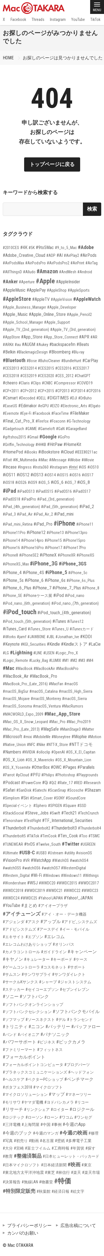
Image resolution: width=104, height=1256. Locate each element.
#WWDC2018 (13, 890)
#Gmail (32, 437)
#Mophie (79, 736)
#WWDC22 (72, 890)
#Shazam (93, 790)
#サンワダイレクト (68, 974)
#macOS (71, 684)
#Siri (25, 798)
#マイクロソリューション (25, 1094)
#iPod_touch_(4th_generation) (64, 612)
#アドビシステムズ (19, 929)
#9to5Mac (45, 247)
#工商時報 (60, 1148)
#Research (92, 783)
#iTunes (59, 621)
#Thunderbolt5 (14, 836)
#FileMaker (79, 413)
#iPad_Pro (43, 524)
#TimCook (48, 836)
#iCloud (67, 452)
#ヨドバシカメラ (59, 1102)
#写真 (8, 1140)
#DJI (73, 398)
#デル (61, 1019)
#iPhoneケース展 (37, 595)
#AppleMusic (14, 290)
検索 (92, 209)
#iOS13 (37, 474)
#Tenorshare (13, 820)
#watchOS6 (31, 868)
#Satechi (39, 790)
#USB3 (41, 853)
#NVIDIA (28, 752)
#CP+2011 (11, 391)
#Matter (88, 729)
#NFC (31, 744)
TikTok (95, 19)
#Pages (69, 767)
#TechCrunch (88, 813)
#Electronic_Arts (73, 406)
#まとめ (29, 905)
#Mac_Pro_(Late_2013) (21, 729)
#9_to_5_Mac (66, 247)
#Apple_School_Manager (23, 322)
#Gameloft (46, 428)
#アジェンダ (13, 922)
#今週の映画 (73, 1133)
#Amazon (47, 271)
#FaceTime (60, 413)
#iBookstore (49, 452)
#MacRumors (72, 706)
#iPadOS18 (11, 499)
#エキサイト (13, 937)
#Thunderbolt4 (89, 828)
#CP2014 (78, 391)
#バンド (10, 1034)
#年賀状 (77, 1148)
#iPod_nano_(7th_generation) (75, 603)
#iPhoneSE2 (29, 555)
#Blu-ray (78, 352)
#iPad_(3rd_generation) (55, 499)
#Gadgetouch (13, 428)
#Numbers (12, 752)
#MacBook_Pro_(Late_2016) (25, 684)
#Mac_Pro (57, 722)
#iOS (82, 467)
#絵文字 (77, 1191)
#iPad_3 (9, 514)
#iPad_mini (63, 514)
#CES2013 (11, 368)
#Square (69, 805)
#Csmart (10, 398)
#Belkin (9, 352)
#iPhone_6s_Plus (81, 580)
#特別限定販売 (19, 1191)
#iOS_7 (70, 482)
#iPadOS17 (81, 491)
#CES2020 (46, 376)
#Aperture (27, 282)
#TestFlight (32, 820)
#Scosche (75, 790)
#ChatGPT (82, 376)
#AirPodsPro (35, 263)
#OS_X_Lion (13, 759)
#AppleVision (61, 299)
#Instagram (59, 467)
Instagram (58, 19)
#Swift (55, 813)
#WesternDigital (73, 868)
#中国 (45, 1124)
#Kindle (53, 644)
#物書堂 (46, 1182)
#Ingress (25, 467)
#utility (69, 853)
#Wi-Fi (36, 875)
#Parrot (9, 775)
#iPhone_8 (90, 588)
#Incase (10, 467)
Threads (38, 19)
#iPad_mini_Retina (17, 524)
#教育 (8, 1156)
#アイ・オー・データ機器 (64, 914)
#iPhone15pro (74, 540)
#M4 (89, 660)
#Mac (8, 668)
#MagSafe (50, 729)
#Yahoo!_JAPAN (78, 898)
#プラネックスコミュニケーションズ (35, 1072)
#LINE (37, 653)
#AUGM (28, 344)
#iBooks (30, 452)
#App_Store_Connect (61, 337)
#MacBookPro (67, 668)
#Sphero (40, 805)
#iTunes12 (75, 621)
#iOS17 (87, 475)
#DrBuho (85, 398)
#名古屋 (47, 1140)
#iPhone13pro (76, 532)
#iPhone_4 (12, 572)
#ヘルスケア (13, 1079)
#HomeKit (72, 444)
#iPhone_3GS (73, 564)
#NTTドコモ (81, 744)
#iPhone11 (84, 524)
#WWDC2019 (34, 890)
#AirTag (91, 263)
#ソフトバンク (34, 996)
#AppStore (11, 337)
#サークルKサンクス (20, 982)
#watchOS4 (79, 860)
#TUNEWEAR (13, 844)
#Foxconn (57, 421)
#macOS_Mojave (16, 698)
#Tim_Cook (68, 835)
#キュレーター (37, 959)
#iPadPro (28, 499)
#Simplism (11, 798)
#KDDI (86, 636)
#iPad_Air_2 (43, 514)
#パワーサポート (19, 1042)
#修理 (93, 1133)
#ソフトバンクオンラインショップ (33, 1004)
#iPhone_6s (55, 580)
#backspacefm (62, 344)
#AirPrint (77, 263)
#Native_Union (14, 744)
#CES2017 (81, 368)
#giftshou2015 (14, 437)
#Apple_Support (57, 322)
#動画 (34, 1140)
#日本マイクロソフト (21, 1165)
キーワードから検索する (30, 192)
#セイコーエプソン (42, 989)
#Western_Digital (16, 875)
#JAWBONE (36, 637)
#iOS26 (21, 482)
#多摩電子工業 (79, 1140)
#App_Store (31, 337)
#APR (84, 337)
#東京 (87, 1165)
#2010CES (11, 247)
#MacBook (24, 668)
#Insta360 (41, 467)
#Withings (91, 875)
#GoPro (64, 437)
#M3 (81, 660)
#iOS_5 (44, 482)
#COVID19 (85, 383)
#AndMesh (67, 272)
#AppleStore (17, 299)
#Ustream (55, 853)
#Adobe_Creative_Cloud (24, 255)
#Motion (94, 737)
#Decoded (27, 398)
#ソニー (11, 996)
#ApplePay (36, 290)
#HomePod (13, 452)
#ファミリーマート (19, 1049)
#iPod (58, 595)
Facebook (18, 19)
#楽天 (76, 1172)
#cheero (10, 383)
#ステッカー (13, 989)
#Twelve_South (48, 844)
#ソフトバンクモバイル (76, 1011)
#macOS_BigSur (15, 691)
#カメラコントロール (21, 952)
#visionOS (84, 853)
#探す (90, 1148)
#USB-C (27, 852)
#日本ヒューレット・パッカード (71, 1156)
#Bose (32, 360)
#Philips (47, 775)
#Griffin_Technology (18, 444)
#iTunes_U (60, 629)
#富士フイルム (37, 1148)
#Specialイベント (17, 805)
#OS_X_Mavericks (40, 760)
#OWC (56, 767)
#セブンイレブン (74, 989)
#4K (23, 247)
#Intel (73, 467)
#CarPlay (90, 360)
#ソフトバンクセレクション (27, 1011)
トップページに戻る (52, 164)
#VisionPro (12, 860)
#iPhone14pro (32, 540)
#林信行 (63, 1172)
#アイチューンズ (21, 914)
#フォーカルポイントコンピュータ (33, 1064)
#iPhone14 (11, 540)
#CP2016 (93, 391)
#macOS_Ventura (47, 706)
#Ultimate (10, 853)
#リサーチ (13, 1109)
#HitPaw (54, 444)
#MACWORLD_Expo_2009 (23, 714)
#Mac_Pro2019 (79, 722)
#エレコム (54, 936)
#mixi (27, 737)
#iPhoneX (48, 555)
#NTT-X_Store (57, 744)
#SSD (81, 805)
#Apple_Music (15, 314)
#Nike (40, 744)
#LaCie (94, 644)
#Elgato (94, 406)
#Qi (45, 782)
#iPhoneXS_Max (16, 564)
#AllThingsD (12, 272)
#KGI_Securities (33, 644)
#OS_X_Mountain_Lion (73, 760)
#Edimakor (27, 405)
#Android (84, 272)
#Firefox (42, 421)
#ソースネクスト (40, 1019)
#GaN (60, 428)
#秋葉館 (43, 1191)
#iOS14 (50, 475)
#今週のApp (74, 1124)
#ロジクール (82, 1109)
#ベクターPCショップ (44, 1079)
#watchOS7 (51, 868)
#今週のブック (17, 1133)
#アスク (32, 922)
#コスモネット (54, 967)
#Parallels (86, 767)
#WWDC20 (47, 883)
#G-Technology (78, 421)
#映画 (74, 1164)
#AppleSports (79, 290)
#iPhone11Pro (14, 532)
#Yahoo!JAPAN (50, 898)
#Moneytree (61, 737)
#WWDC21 (54, 890)
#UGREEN (87, 844)
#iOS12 (23, 474)
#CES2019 (28, 376)
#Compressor (65, 383)
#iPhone (64, 523)
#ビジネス (46, 1042)
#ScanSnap (57, 790)
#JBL (50, 637)
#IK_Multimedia (25, 460)
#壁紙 (60, 1140)
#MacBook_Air (16, 676)
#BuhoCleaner (49, 360)
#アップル (50, 921)
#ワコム (66, 1117)
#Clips (36, 383)
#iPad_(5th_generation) (59, 506)
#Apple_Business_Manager (24, 307)
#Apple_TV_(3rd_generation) (73, 329)
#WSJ (32, 883)
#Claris (24, 383)
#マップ (57, 1094)
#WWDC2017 (88, 883)
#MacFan (56, 684)
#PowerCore (31, 783)
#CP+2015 (46, 391)
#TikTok (33, 836)
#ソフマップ (13, 1019)
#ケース (80, 959)
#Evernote (11, 413)
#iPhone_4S (33, 572)
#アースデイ (48, 929)
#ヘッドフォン (81, 1072)
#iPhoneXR (66, 555)
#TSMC (94, 836)
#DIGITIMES (58, 398)
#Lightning (21, 652)
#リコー (82, 1102)
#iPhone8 (10, 555)
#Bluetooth (14, 360)
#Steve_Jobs (37, 813)
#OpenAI (58, 752)
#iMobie (74, 460)
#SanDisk (23, 790)
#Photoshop (65, 775)
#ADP (50, 255)
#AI (60, 255)
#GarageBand (76, 428)
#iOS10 (93, 467)
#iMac (43, 460)
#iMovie (88, 460)
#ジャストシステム (74, 982)
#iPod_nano (74, 595)
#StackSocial (13, 813)
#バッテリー (57, 1026)
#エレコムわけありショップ (27, 944)
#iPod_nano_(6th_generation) (26, 603)
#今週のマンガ (46, 1133)
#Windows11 (71, 875)
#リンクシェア (37, 1109)
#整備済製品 (28, 1156)
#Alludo (29, 272)
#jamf (21, 637)
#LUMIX (55, 660)
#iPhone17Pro (74, 547)
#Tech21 (69, 813)
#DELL (41, 398)
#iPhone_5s (13, 580)
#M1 (65, 660)
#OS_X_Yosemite (17, 767)
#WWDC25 (29, 898)
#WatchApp (41, 860)
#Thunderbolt (14, 828)
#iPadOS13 (26, 491)
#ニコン (36, 1026)
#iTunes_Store (39, 629)
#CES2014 (28, 368)
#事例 (57, 1124)
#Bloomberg (59, 352)
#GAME (31, 428)
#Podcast (11, 782)
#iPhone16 (11, 547)
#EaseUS (10, 406)
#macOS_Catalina (43, 691)
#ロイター (60, 1109)
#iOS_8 (83, 482)
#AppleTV (41, 299)
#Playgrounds (87, 775)
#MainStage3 (70, 729)
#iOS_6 (57, 482)
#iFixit (7, 460)
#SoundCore (76, 798)
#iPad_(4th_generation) (21, 506)
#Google (48, 437)
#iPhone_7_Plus (66, 588)
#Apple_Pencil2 (79, 314)
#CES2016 (63, 368)
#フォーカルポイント (24, 1057)
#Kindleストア (74, 644)
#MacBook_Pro (43, 676)
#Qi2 (52, 783)
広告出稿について (78, 1225)
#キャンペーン (82, 951)
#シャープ (48, 982)
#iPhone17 (53, 547)
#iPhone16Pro (32, 547)
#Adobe (86, 247)
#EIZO (54, 406)
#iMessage (58, 460)
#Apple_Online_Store (47, 314)
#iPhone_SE (12, 595)
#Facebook (41, 413)
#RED (78, 783)
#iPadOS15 (44, 491)
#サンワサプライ (36, 974)
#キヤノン (13, 959)
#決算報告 (12, 1182)
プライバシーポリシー (29, 1225)
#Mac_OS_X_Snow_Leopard (25, 722)
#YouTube (11, 905)
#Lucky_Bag (38, 660)
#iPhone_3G (44, 563)
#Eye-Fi (25, 413)
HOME (8, 57)
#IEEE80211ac (86, 452)
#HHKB (40, 444)
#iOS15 (62, 475)
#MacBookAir (44, 668)
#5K (32, 247)
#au (18, 344)
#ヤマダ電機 (32, 1102)
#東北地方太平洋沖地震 (23, 1172)
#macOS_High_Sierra (75, 691)
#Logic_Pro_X (66, 653)
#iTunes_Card (15, 628)
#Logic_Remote (15, 660)
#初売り (21, 1140)
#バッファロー (85, 1026)
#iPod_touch (19, 612)
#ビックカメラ (70, 1042)
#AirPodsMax (13, 263)
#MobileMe (41, 737)
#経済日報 (60, 1191)
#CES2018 (11, 376)
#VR (26, 860)
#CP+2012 (28, 391)
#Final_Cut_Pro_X (18, 421)
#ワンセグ (83, 1117)
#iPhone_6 (34, 580)
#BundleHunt (71, 360)
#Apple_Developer (61, 307)
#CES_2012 (64, 376)
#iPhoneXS (85, 555)
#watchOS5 (12, 868)
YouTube (78, 19)
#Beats (83, 344)
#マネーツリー (78, 1094)
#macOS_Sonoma (17, 706)
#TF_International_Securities (67, 820)
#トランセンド (80, 1019)
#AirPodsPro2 (58, 263)
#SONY (59, 798)
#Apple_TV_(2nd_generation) (26, 329)
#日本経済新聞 (54, 1165)
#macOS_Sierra (74, 698)
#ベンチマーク (78, 1079)
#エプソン (34, 937)
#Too (83, 836)
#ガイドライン (54, 952)
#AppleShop (57, 290)
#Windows (51, 875)
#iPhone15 (53, 540)
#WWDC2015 (67, 883)
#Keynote (11, 644)
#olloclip (43, 752)
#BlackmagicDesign (32, 352)
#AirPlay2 (71, 255)
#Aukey (42, 344)
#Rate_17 (65, 783)
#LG (6, 653)
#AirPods (88, 255)
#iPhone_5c (77, 572)
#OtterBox (41, 767)
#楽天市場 (91, 1172)
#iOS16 (75, 475)
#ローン (51, 1117)
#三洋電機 (12, 1124)
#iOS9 (32, 482)
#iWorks (9, 637)
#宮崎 (19, 1148)
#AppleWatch (87, 299)
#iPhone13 (55, 532)
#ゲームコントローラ (21, 967)
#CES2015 (46, 368)
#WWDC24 (11, 898)
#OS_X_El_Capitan (80, 752)
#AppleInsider (68, 281)
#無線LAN (30, 1182)
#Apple (45, 281)
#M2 (73, 660)
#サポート (76, 967)
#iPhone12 (36, 532)
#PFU (35, 774)
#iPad (9, 490)
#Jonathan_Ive (67, 637)
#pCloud (22, 775)
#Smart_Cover (41, 798)
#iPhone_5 (56, 572)
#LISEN (48, 653)
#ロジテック (13, 1117)
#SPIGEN (55, 805)
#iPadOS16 (63, 491)
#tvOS (29, 844)
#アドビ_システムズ (79, 922)
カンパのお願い (22, 1233)
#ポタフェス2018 (17, 1087)
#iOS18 (8, 482)
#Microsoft (12, 736)
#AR (93, 337)
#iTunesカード (82, 629)
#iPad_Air (24, 514)
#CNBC (47, 383)
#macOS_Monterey (46, 698)
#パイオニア (28, 1034)
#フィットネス (50, 1049)
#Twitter (70, 844)
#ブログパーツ (77, 1064)
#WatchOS (60, 860)
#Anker (10, 281)
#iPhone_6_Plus (17, 588)
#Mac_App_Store (62, 714)
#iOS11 (9, 474)
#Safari (9, 790)
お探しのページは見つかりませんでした (63, 57)
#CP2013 (62, 391)
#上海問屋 (30, 1124)
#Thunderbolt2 (38, 828)
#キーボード (61, 959)
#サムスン (12, 974)
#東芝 (50, 1172)
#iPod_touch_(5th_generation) (27, 621)
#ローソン (34, 1117)
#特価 (62, 1181)
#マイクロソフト (48, 1087)
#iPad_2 (86, 506)
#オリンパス (63, 944)
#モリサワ (12, 1102)
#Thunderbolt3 (64, 828)
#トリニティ (15, 1026)
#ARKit (8, 344)
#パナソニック (55, 1034)
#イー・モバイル (74, 929)
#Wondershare (14, 883)
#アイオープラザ (53, 905)
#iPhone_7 (41, 588)
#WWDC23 (90, 890)
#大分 (8, 1148)
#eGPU (43, 406)
